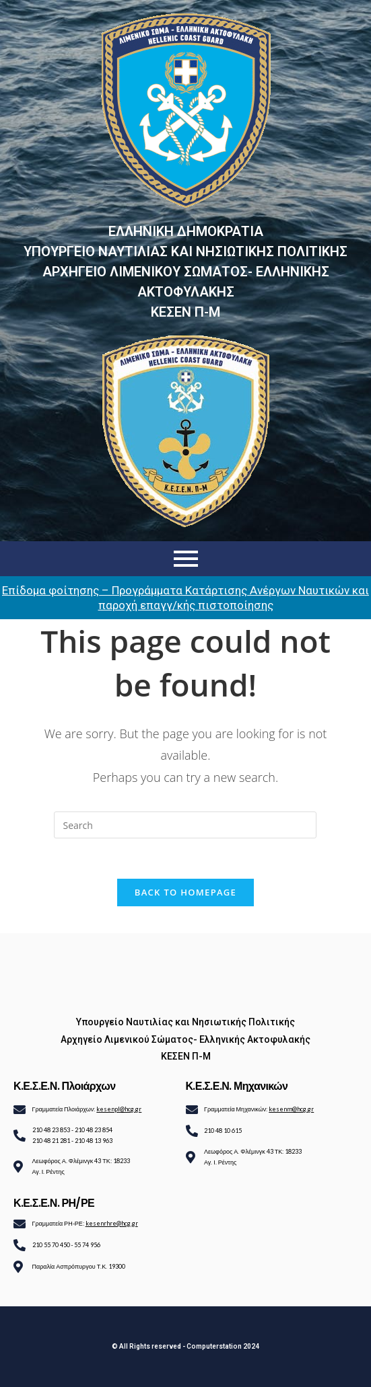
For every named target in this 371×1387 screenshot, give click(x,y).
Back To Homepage (185, 892)
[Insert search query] (185, 824)
